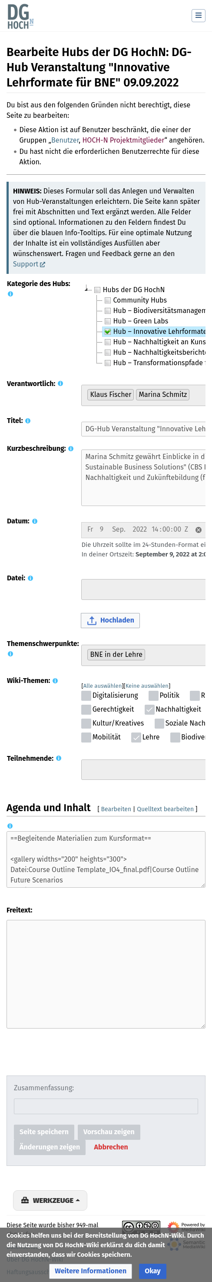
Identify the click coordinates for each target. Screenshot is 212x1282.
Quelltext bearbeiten (165, 809)
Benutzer (65, 140)
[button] (198, 530)
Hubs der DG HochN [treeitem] (128, 290)
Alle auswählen (102, 686)
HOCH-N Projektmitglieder (123, 140)
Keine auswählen (147, 686)
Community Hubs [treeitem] (135, 300)
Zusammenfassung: (44, 1088)
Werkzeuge (53, 1200)
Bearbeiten (116, 809)
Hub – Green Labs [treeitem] (135, 321)
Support (25, 264)
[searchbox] (194, 394)
